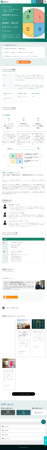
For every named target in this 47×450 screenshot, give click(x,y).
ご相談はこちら (45, 440)
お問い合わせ (9, 297)
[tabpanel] (23, 157)
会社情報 (6, 426)
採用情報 (6, 430)
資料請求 (6, 434)
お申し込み (24, 62)
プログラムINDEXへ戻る (12, 308)
